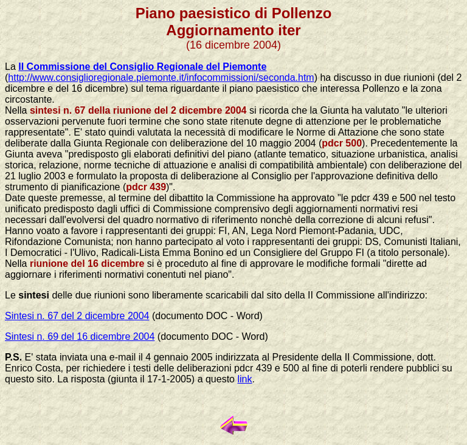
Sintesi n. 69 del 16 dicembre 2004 (79, 336)
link (244, 379)
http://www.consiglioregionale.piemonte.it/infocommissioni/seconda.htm (161, 77)
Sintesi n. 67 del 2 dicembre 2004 (77, 316)
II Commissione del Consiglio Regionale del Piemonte (142, 66)
